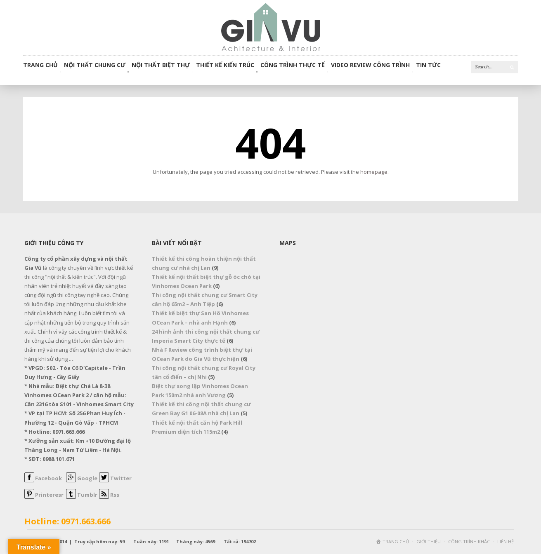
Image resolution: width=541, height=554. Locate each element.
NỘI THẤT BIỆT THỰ (161, 65)
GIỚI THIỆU (428, 541)
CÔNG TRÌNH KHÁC (469, 541)
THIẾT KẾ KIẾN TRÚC (225, 65)
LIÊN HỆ (505, 541)
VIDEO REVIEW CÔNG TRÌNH (370, 65)
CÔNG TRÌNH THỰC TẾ (292, 65)
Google (87, 478)
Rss (114, 494)
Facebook (48, 478)
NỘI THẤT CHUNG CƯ (94, 65)
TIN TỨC (428, 65)
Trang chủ (40, 65)
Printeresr (49, 494)
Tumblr (87, 494)
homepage (373, 171)
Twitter (121, 478)
